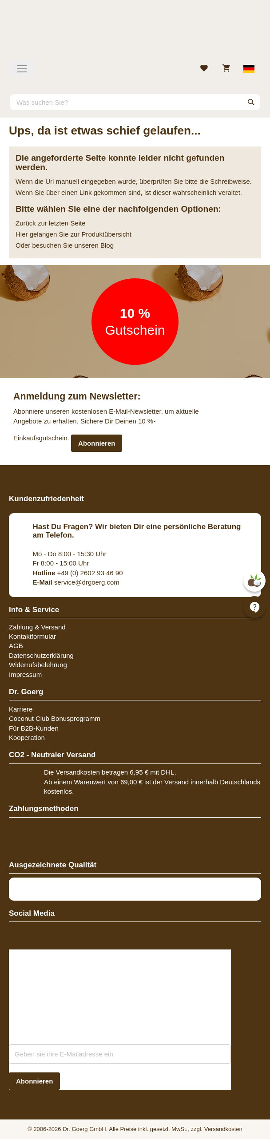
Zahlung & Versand (37, 627)
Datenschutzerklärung (41, 655)
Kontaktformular (32, 636)
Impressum (25, 674)
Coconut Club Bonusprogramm (54, 718)
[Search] (251, 102)
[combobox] (135, 102)
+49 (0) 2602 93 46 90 (78, 573)
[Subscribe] (34, 1081)
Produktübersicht (106, 234)
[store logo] (135, 33)
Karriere (20, 709)
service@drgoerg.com (76, 582)
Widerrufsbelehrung (38, 664)
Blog (107, 245)
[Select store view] (249, 69)
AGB (16, 645)
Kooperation (27, 737)
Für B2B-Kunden (34, 728)
